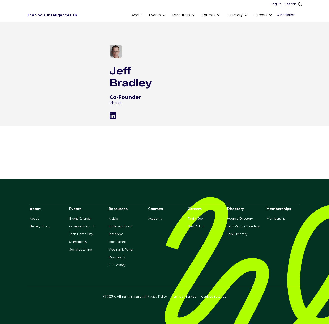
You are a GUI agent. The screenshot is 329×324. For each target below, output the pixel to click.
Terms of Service (184, 296)
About (137, 15)
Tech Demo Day (81, 234)
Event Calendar (80, 218)
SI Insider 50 (78, 242)
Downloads (117, 257)
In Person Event (121, 226)
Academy (155, 218)
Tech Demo (117, 242)
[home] (52, 15)
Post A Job (196, 226)
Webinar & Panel (121, 249)
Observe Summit (81, 226)
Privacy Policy (40, 226)
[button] (157, 15)
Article (113, 218)
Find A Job (195, 218)
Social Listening (80, 249)
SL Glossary (117, 265)
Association (286, 15)
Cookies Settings (213, 296)
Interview (116, 234)
